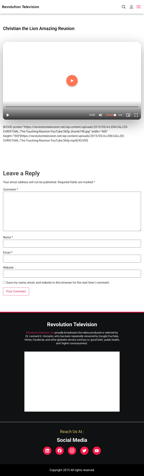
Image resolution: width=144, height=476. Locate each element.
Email (8, 252)
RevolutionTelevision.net (40, 332)
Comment (10, 189)
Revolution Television (20, 7)
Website (8, 267)
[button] (138, 7)
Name (8, 237)
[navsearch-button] (124, 7)
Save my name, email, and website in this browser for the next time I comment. (58, 282)
